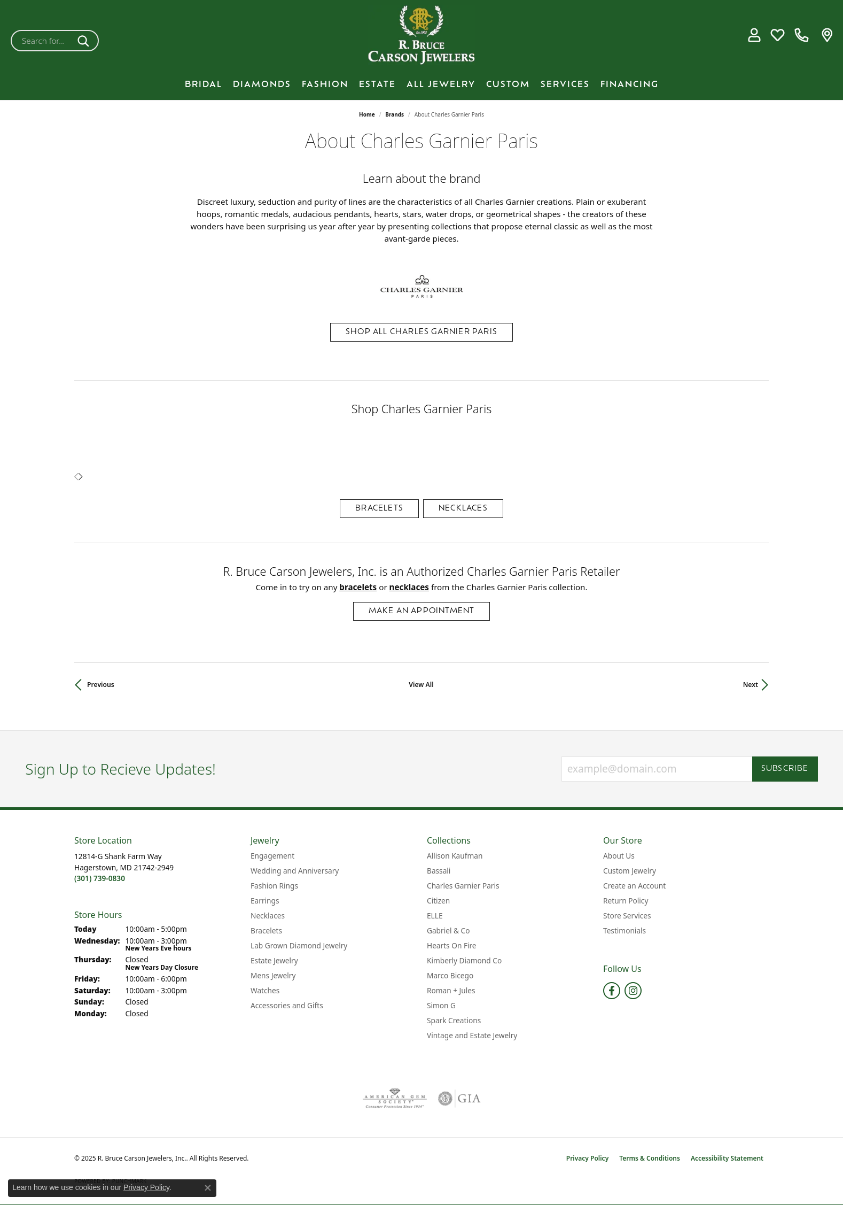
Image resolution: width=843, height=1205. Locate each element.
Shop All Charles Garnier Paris (421, 332)
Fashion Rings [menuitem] (274, 885)
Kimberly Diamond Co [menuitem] (464, 960)
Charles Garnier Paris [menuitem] (463, 885)
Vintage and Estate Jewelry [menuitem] (472, 1035)
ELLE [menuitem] (435, 915)
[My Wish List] (777, 35)
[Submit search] (85, 40)
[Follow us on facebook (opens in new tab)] (611, 990)
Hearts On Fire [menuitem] (452, 945)
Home (367, 114)
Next (750, 684)
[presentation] (81, 477)
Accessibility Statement (727, 1158)
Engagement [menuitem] (272, 856)
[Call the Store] (99, 878)
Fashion (325, 85)
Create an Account (634, 885)
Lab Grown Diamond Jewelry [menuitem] (299, 945)
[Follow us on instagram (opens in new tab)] (633, 990)
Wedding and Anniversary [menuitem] (295, 871)
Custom (508, 85)
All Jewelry (441, 85)
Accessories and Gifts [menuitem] (287, 1005)
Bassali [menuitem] (438, 871)
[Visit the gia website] (459, 1098)
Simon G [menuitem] (441, 1005)
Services (565, 85)
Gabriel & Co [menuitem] (448, 930)
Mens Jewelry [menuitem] (273, 975)
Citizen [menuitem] (438, 900)
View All (421, 684)
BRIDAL (203, 85)
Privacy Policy (587, 1158)
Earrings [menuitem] (265, 900)
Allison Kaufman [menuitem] (454, 856)
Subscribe (785, 769)
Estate (377, 85)
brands (394, 114)
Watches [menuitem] (265, 990)
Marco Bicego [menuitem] (450, 975)
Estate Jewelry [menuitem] (274, 960)
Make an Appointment (422, 611)
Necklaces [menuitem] (268, 915)
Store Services (627, 915)
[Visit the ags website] (395, 1098)
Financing (629, 85)
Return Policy (625, 900)
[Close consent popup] (208, 1188)
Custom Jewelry (629, 871)
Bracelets (379, 509)
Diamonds (262, 85)
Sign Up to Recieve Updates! (120, 769)
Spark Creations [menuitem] (454, 1020)
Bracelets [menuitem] (266, 930)
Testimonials (624, 930)
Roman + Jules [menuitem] (451, 990)
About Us (619, 856)
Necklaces (463, 509)
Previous (100, 684)
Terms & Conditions (649, 1158)
